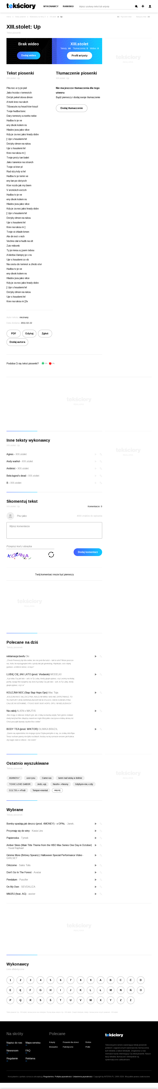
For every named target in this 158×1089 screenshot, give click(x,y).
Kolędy (52, 1042)
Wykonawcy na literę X (38, 17)
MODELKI (56, 674)
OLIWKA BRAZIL (48, 729)
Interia (8, 17)
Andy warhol (13, 461)
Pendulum (12, 879)
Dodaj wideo (28, 55)
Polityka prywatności (63, 1077)
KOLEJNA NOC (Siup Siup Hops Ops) (27, 692)
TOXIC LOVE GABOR (19, 784)
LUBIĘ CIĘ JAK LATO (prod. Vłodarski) (28, 674)
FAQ (27, 1050)
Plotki (87, 1047)
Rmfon (88, 1042)
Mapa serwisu (32, 1042)
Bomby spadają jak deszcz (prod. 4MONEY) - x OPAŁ (36, 823)
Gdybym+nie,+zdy (84, 784)
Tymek (23, 838)
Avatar (36, 872)
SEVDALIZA (27, 886)
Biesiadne (53, 1047)
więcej (57, 790)
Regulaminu (48, 1077)
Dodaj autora (17, 342)
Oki (27, 656)
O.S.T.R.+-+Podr (17, 790)
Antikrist (10, 468)
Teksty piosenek (20, 17)
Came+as (47, 778)
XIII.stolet (53, 17)
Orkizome (11, 865)
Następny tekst (143, 17)
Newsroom (12, 1050)
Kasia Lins (36, 830)
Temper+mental (40, 790)
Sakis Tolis (24, 865)
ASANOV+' (14, 778)
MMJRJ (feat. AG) (16, 894)
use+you (31, 778)
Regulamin (12, 1058)
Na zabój (11, 711)
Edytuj (29, 333)
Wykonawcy (50, 6)
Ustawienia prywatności (82, 1077)
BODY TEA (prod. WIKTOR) (22, 729)
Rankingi (68, 6)
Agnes (9, 454)
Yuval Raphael (15, 848)
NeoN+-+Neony (60, 784)
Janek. (70, 823)
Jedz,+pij (41, 784)
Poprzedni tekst (124, 17)
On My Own (13, 886)
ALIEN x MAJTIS (26, 711)
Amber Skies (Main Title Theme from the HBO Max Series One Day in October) (49, 845)
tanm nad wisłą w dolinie (70, 778)
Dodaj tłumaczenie (71, 108)
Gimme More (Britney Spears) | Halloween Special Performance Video (44, 855)
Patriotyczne (68, 1047)
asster (31, 894)
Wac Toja (53, 692)
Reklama (30, 1058)
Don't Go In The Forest (19, 872)
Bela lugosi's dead (16, 475)
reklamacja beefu (15, 656)
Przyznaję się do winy (18, 830)
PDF (13, 333)
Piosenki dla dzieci (71, 1042)
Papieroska (12, 838)
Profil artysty (79, 55)
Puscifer (23, 879)
